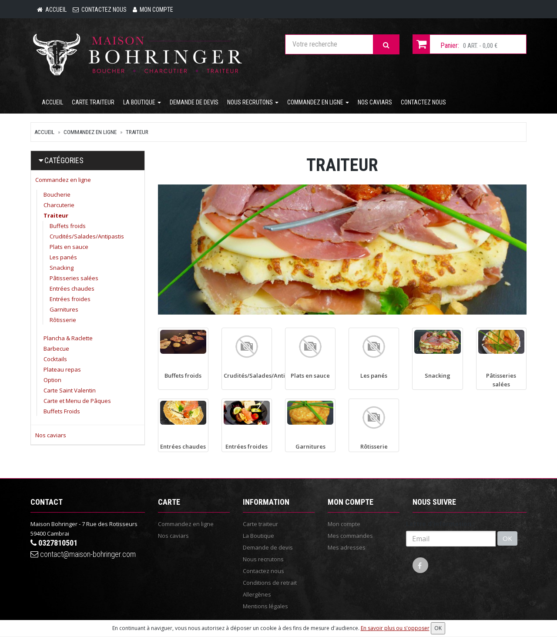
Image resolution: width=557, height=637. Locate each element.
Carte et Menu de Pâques (77, 402)
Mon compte (344, 525)
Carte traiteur (93, 103)
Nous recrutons (252, 103)
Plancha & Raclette (68, 339)
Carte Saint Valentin (70, 391)
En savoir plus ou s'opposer (395, 628)
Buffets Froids (62, 412)
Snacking (62, 268)
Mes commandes (350, 536)
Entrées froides (70, 300)
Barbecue (56, 349)
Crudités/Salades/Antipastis (87, 237)
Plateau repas (62, 370)
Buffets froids (68, 227)
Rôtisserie (63, 321)
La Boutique (142, 103)
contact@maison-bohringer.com (83, 555)
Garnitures (64, 310)
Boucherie (57, 195)
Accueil (52, 103)
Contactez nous (423, 103)
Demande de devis (194, 103)
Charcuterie (59, 206)
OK (507, 539)
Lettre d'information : (440, 524)
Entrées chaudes (72, 289)
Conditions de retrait (270, 583)
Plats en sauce (69, 247)
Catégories (64, 161)
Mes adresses (347, 548)
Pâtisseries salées (74, 279)
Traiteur (137, 133)
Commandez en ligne (318, 103)
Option (52, 381)
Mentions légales (265, 607)
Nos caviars (375, 103)
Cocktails (55, 360)
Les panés (63, 258)
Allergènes (257, 595)
